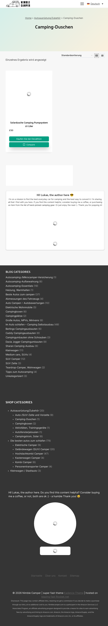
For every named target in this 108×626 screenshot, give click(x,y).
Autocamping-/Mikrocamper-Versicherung (29, 277)
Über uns (50, 575)
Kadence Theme (73, 592)
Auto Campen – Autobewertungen (25, 303)
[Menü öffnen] (82, 4)
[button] (95, 4)
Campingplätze (14, 316)
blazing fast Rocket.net (55, 596)
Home (28, 18)
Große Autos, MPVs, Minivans (22, 320)
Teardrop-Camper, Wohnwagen (23, 367)
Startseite (36, 575)
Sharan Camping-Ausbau (20, 346)
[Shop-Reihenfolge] (77, 56)
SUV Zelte (11, 363)
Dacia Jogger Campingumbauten (24, 341)
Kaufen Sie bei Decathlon (29, 139)
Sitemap (74, 575)
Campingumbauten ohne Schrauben (26, 337)
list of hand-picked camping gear (39, 205)
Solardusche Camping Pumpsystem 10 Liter (29, 124)
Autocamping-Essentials (19, 285)
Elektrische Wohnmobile (19, 307)
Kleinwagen (12, 350)
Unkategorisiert (14, 376)
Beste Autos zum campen (20, 294)
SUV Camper (13, 359)
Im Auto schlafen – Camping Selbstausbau (30, 324)
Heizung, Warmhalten (18, 290)
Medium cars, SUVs (17, 354)
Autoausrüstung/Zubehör (47, 18)
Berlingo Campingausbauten (22, 328)
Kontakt (62, 575)
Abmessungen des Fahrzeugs (22, 298)
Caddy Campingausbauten (21, 333)
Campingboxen (14, 311)
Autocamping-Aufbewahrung (22, 281)
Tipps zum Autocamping (19, 371)
